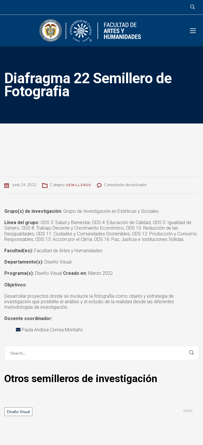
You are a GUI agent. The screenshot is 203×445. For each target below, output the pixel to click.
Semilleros (78, 185)
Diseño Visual (18, 411)
